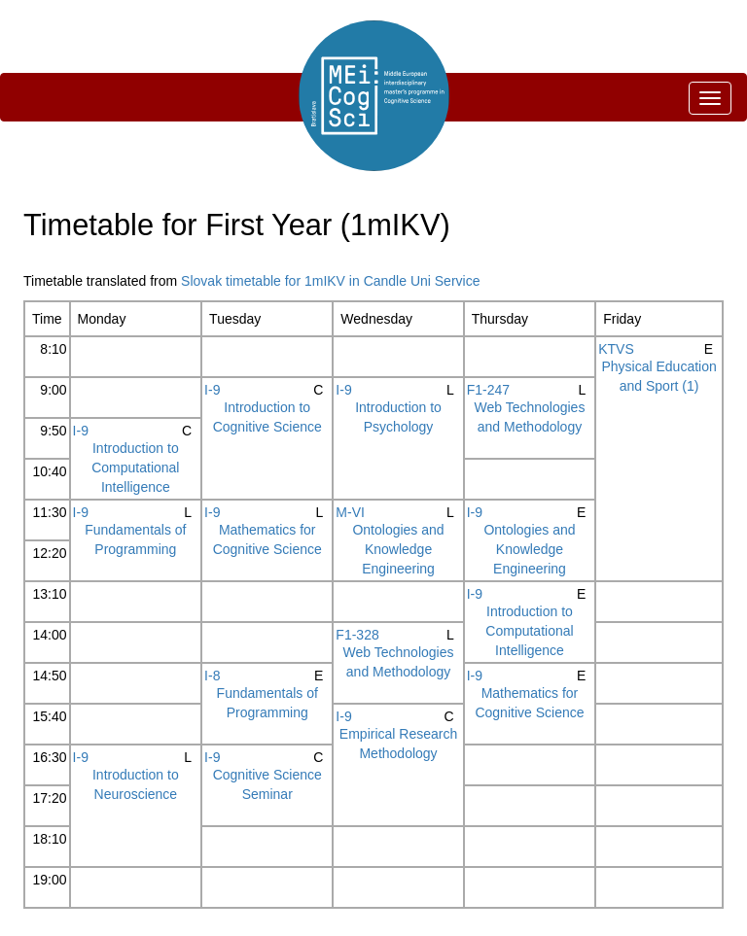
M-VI (350, 512)
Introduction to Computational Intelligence (135, 467)
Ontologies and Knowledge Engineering (398, 549)
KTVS (616, 349)
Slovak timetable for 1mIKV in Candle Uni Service (330, 281)
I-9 (212, 390)
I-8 (212, 675)
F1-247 (488, 390)
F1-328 (357, 634)
